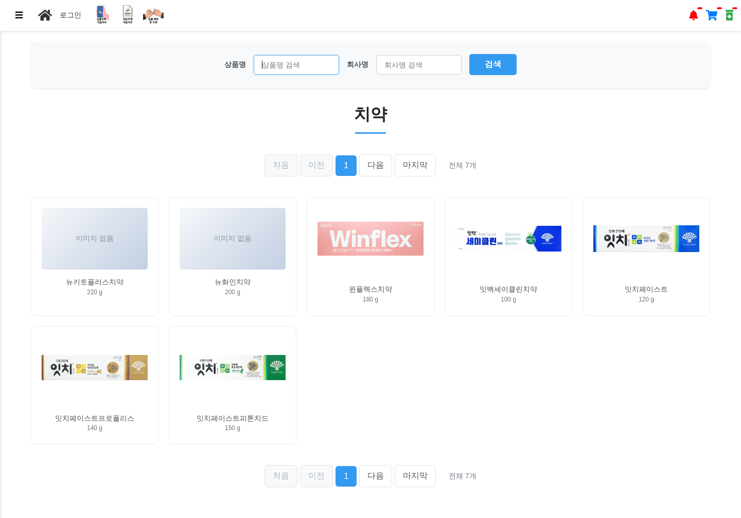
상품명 (235, 64)
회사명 (357, 64)
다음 (375, 164)
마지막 (415, 164)
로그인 (70, 15)
